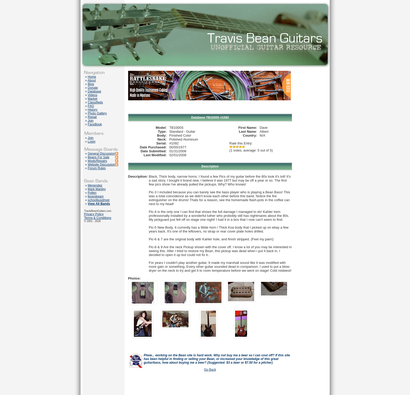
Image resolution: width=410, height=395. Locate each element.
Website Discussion (101, 164)
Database (94, 91)
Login (91, 141)
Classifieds (95, 102)
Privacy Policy (94, 214)
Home (92, 77)
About (92, 80)
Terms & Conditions (97, 218)
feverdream (96, 196)
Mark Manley (97, 189)
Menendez (95, 185)
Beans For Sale (99, 157)
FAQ (91, 106)
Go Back (210, 369)
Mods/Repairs (97, 161)
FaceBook (95, 124)
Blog (91, 84)
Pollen (92, 193)
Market (93, 99)
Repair (92, 117)
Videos (92, 95)
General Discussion (101, 153)
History (93, 110)
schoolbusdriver (99, 200)
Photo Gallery (97, 113)
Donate (93, 88)
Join (91, 121)
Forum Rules (97, 168)
